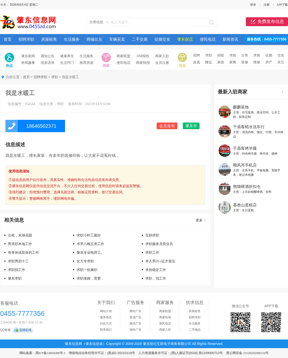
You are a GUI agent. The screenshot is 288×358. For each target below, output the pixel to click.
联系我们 (106, 329)
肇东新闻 (28, 56)
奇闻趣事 (28, 63)
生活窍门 (67, 63)
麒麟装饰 (241, 107)
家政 (220, 62)
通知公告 (47, 56)
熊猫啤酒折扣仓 (247, 186)
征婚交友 (162, 39)
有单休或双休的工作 (23, 252)
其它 (280, 62)
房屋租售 (49, 39)
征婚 (268, 55)
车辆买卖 (117, 39)
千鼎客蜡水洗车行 (249, 127)
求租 (232, 55)
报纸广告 (135, 329)
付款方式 (106, 323)
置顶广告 (135, 317)
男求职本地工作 (20, 244)
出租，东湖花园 (20, 235)
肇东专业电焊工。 (90, 252)
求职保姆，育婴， (90, 278)
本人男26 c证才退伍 (160, 261)
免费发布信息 (267, 21)
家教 (232, 62)
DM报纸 (143, 56)
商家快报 (143, 63)
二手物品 (195, 329)
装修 (244, 62)
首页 (8, 39)
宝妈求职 (152, 235)
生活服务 (72, 39)
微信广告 (135, 323)
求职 (208, 55)
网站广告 (135, 311)
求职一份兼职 (87, 270)
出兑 (196, 62)
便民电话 (208, 39)
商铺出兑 (94, 39)
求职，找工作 (155, 278)
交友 (280, 55)
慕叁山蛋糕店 (245, 205)
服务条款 (106, 317)
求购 (256, 55)
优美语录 (47, 63)
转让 (208, 62)
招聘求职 (26, 39)
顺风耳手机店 (245, 165)
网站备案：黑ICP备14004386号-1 (42, 353)
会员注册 (162, 63)
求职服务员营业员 (159, 244)
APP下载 (282, 4)
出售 (244, 55)
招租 (220, 55)
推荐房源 (86, 63)
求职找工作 (16, 270)
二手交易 (140, 39)
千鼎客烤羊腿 (245, 148)
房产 (268, 62)
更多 (199, 220)
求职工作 (152, 252)
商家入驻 (162, 56)
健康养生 (67, 56)
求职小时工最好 (89, 235)
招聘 (196, 55)
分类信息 (96, 22)
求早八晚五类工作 (90, 244)
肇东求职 (15, 278)
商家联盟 (123, 56)
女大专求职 (85, 261)
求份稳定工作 (155, 270)
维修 (256, 62)
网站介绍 (106, 311)
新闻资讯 (230, 39)
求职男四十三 (18, 261)
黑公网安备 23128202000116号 (247, 353)
